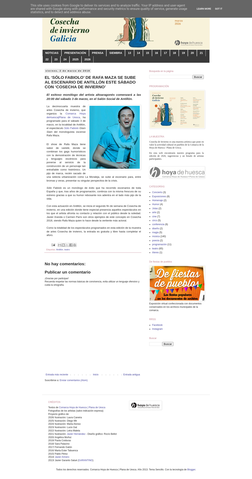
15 (147, 52)
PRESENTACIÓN (75, 52)
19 (183, 52)
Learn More (204, 8)
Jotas (155, 208)
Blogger (191, 469)
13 (129, 52)
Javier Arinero (62, 457)
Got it (218, 8)
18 (174, 52)
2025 (75, 59)
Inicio (95, 374)
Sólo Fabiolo (71, 128)
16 (156, 52)
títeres (155, 252)
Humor (155, 204)
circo (154, 220)
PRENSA (97, 52)
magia (155, 232)
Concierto (157, 192)
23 (56, 59)
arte (154, 212)
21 (201, 52)
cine (154, 216)
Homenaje (157, 200)
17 (165, 52)
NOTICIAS (51, 52)
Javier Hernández (76, 434)
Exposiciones (159, 196)
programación (159, 244)
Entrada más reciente (57, 374)
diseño (155, 228)
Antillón (59, 249)
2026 (87, 59)
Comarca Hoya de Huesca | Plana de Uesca (82, 407)
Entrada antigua (131, 374)
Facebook (157, 325)
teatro (67, 249)
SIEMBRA (115, 52)
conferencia (158, 224)
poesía (155, 240)
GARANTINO (86, 460)
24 (65, 59)
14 (138, 52)
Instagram (157, 329)
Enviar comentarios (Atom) (74, 380)
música (156, 236)
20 (192, 52)
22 (47, 59)
